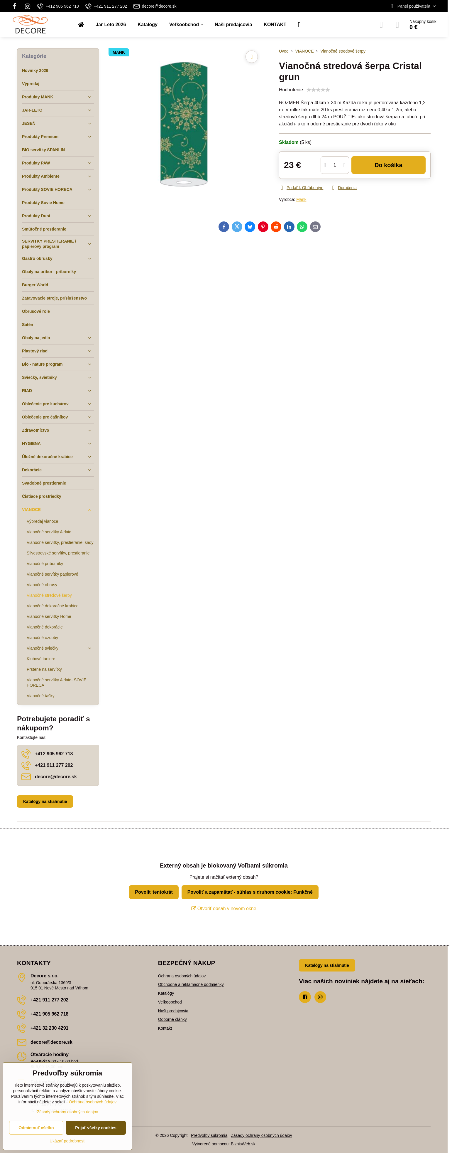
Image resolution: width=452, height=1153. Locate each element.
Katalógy (166, 993)
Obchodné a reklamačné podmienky (191, 984)
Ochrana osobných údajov (182, 976)
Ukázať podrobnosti (67, 1141)
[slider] (318, 90)
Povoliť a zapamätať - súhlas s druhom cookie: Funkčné (250, 892)
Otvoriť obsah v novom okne (223, 908)
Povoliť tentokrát (154, 892)
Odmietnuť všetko (36, 1127)
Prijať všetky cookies (95, 1127)
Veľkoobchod (170, 1002)
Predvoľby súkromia (209, 1135)
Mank (301, 199)
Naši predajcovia (173, 1011)
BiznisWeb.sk (243, 1144)
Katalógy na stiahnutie (45, 801)
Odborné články (172, 1019)
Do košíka (388, 165)
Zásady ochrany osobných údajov (261, 1135)
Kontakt (165, 1028)
